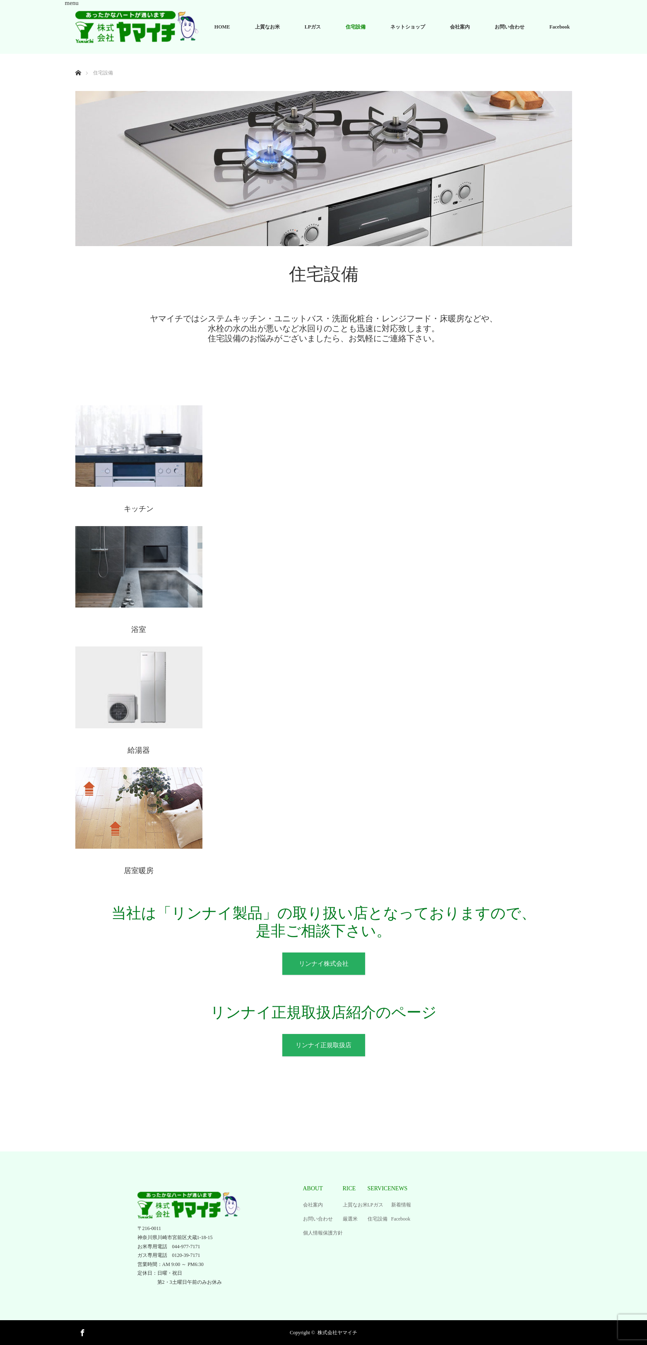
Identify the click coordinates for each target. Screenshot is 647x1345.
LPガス (313, 27)
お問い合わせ (509, 27)
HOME (222, 27)
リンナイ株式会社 (324, 963)
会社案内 (460, 27)
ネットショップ (407, 27)
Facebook (559, 27)
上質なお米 (267, 27)
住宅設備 (356, 27)
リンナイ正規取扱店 (323, 1045)
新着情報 (401, 1205)
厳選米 (350, 1219)
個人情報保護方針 (323, 1233)
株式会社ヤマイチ (337, 1332)
